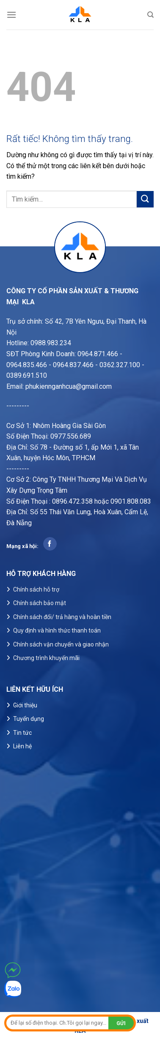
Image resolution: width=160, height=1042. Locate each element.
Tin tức (22, 732)
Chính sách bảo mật (39, 603)
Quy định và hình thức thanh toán (57, 630)
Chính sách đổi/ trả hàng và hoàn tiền (62, 617)
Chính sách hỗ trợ (36, 589)
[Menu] (11, 14)
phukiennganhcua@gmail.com (68, 386)
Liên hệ (22, 746)
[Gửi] (145, 199)
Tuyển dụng (28, 718)
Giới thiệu (25, 705)
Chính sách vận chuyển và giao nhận (61, 644)
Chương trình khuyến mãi (46, 658)
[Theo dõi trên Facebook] (49, 544)
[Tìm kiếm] (150, 15)
